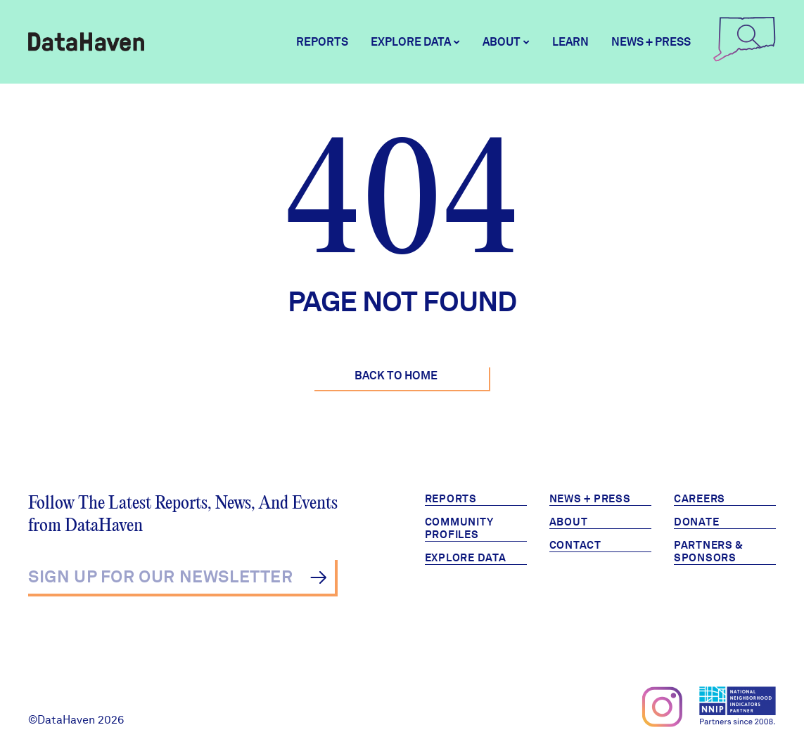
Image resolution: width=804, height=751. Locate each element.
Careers (699, 498)
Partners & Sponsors (709, 551)
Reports (322, 41)
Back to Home (396, 375)
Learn (570, 41)
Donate (697, 522)
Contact (575, 545)
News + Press (651, 41)
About (568, 522)
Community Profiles (459, 528)
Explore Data (465, 557)
